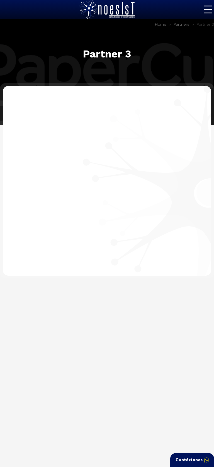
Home (160, 24)
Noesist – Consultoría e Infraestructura (107, 9)
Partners (181, 24)
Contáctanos (192, 460)
